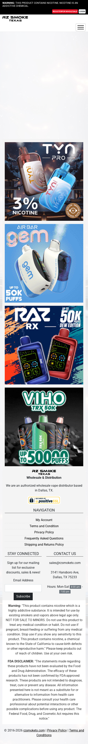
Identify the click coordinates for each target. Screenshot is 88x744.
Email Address (23, 580)
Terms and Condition (44, 526)
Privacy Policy (44, 532)
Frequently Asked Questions (44, 538)
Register (65, 11)
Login (82, 12)
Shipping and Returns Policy (44, 544)
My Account (44, 520)
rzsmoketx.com (34, 730)
